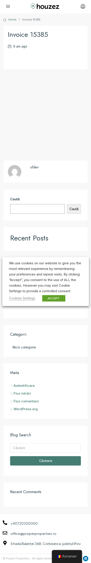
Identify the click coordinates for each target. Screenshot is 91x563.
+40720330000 (24, 523)
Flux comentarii (26, 401)
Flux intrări (22, 393)
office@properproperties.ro (33, 533)
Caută (15, 199)
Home (12, 19)
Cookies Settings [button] (22, 298)
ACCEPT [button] (54, 298)
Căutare (45, 461)
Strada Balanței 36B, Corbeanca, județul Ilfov (46, 543)
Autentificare (24, 385)
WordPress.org (25, 409)
